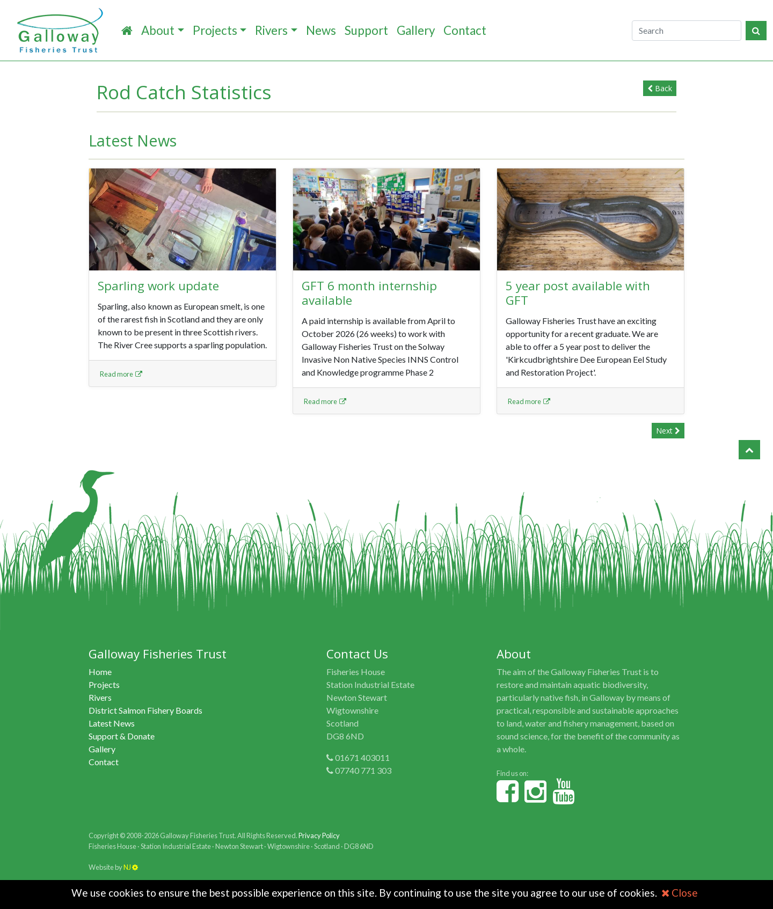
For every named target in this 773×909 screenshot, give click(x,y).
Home (100, 671)
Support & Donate (122, 736)
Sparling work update (158, 285)
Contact (464, 30)
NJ (130, 867)
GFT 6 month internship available (369, 293)
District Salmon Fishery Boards (145, 710)
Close (679, 892)
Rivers (271, 30)
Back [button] (659, 88)
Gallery (416, 30)
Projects (215, 30)
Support (366, 30)
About (157, 30)
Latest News (112, 723)
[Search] (686, 30)
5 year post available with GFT (578, 293)
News (321, 30)
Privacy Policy (319, 835)
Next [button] (668, 431)
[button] (749, 449)
